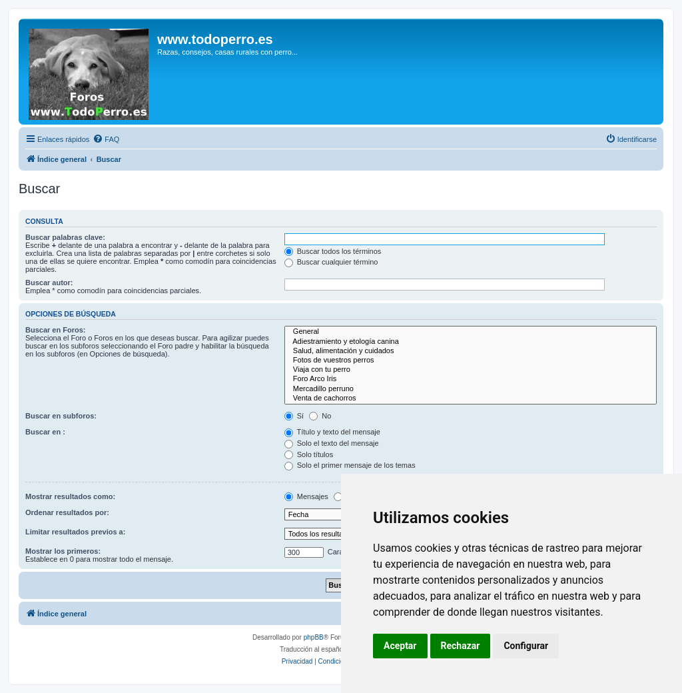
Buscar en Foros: (55, 330)
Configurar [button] (526, 645)
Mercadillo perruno (470, 389)
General (470, 332)
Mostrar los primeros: (63, 551)
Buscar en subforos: (61, 416)
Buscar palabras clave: (65, 237)
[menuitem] (106, 139)
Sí (294, 416)
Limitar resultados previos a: (75, 532)
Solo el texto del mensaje (331, 443)
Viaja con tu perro (470, 369)
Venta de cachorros (470, 398)
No (320, 416)
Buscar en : (45, 432)
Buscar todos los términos (333, 251)
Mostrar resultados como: (70, 496)
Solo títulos (308, 454)
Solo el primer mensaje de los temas (350, 465)
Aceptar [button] (400, 645)
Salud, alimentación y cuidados (470, 351)
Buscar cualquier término (331, 262)
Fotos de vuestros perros (470, 360)
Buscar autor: (49, 283)
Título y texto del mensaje (332, 432)
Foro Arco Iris (470, 379)
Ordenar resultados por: (67, 512)
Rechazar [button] (460, 645)
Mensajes (306, 496)
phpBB (314, 637)
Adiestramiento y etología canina (470, 341)
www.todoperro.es (215, 39)
